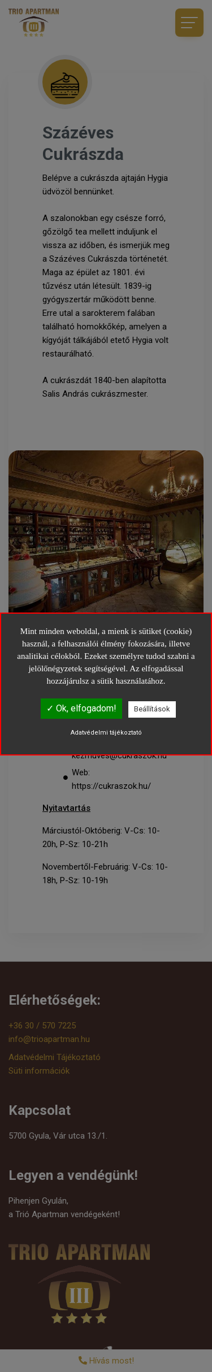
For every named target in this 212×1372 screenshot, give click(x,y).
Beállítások (152, 709)
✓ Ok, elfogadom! (81, 708)
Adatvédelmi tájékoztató (106, 732)
